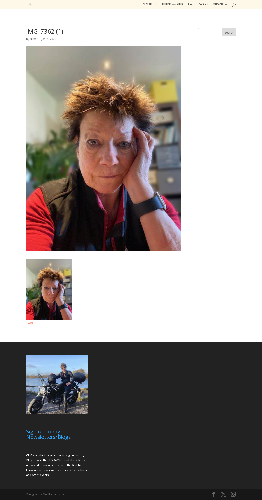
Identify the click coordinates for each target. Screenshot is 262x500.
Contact (203, 4)
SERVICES (218, 4)
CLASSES (148, 4)
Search (229, 32)
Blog (190, 4)
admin (34, 39)
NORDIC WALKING (172, 4)
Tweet (30, 323)
